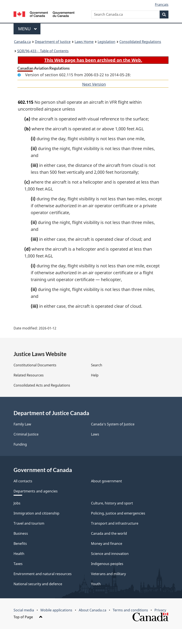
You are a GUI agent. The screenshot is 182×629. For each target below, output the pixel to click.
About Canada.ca (92, 610)
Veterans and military (108, 573)
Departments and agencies (36, 491)
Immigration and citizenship (36, 513)
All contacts (23, 481)
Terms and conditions (130, 610)
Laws (95, 434)
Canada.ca (22, 41)
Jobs (17, 503)
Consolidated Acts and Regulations (42, 385)
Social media (24, 610)
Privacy (160, 610)
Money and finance (106, 543)
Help (95, 375)
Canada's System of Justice (112, 424)
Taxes (18, 563)
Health (19, 553)
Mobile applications (56, 610)
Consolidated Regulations (140, 41)
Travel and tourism (29, 523)
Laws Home (84, 41)
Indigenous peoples (107, 563)
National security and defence (38, 584)
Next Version (94, 84)
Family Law (22, 424)
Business (21, 533)
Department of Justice (53, 41)
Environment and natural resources (43, 573)
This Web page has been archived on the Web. (93, 60)
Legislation (106, 41)
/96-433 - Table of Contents (43, 51)
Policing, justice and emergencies (118, 513)
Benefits (20, 543)
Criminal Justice (26, 434)
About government (106, 481)
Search (96, 365)
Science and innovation (110, 553)
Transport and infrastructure (114, 523)
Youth (96, 584)
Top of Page (28, 617)
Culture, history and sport (112, 503)
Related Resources (29, 375)
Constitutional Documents (35, 365)
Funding (20, 444)
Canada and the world (109, 533)
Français (161, 4)
